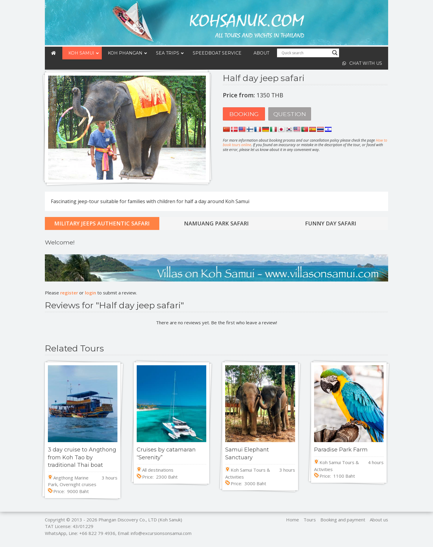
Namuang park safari (216, 223)
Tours (310, 520)
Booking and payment (342, 520)
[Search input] (305, 53)
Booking (244, 114)
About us (379, 520)
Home (292, 520)
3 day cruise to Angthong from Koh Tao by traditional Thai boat (82, 457)
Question (289, 114)
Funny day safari (330, 223)
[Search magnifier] (335, 53)
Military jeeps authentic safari (102, 223)
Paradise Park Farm (341, 449)
